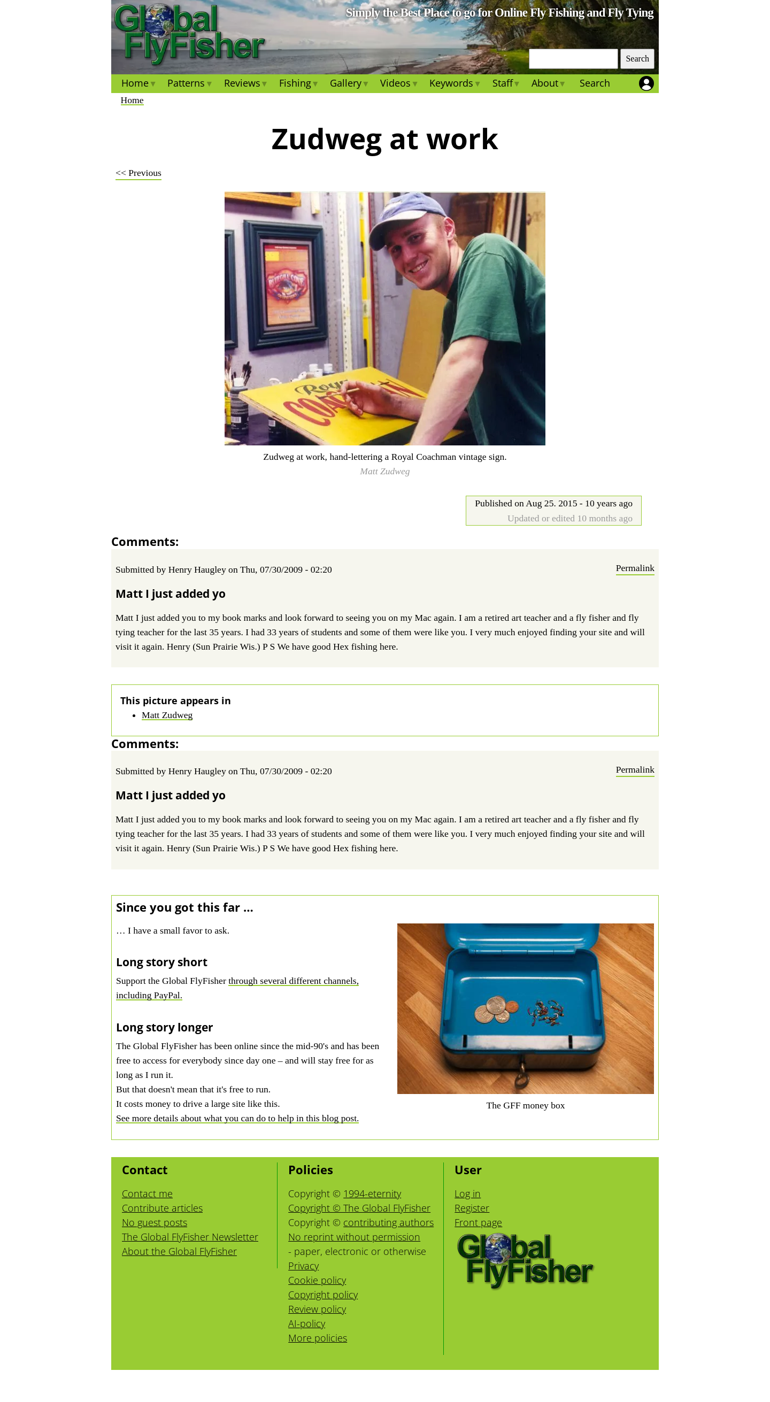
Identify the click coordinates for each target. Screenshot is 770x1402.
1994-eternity (372, 1193)
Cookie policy (317, 1280)
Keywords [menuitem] (455, 84)
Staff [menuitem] (506, 84)
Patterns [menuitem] (190, 84)
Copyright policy (323, 1294)
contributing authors (388, 1222)
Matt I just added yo (171, 593)
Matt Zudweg (167, 715)
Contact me (147, 1193)
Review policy (317, 1309)
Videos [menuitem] (399, 84)
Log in (468, 1193)
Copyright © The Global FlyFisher (359, 1207)
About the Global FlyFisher (179, 1251)
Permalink (635, 568)
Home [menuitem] (139, 84)
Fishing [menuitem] (299, 84)
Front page (478, 1222)
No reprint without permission (354, 1236)
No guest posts (154, 1222)
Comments (143, 541)
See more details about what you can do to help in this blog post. (237, 1118)
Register (472, 1207)
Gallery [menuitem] (349, 84)
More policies (317, 1337)
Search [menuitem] (595, 82)
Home (132, 100)
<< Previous (138, 172)
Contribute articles (162, 1207)
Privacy (303, 1265)
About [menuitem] (549, 84)
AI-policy (306, 1323)
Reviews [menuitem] (246, 84)
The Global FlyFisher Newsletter (190, 1236)
